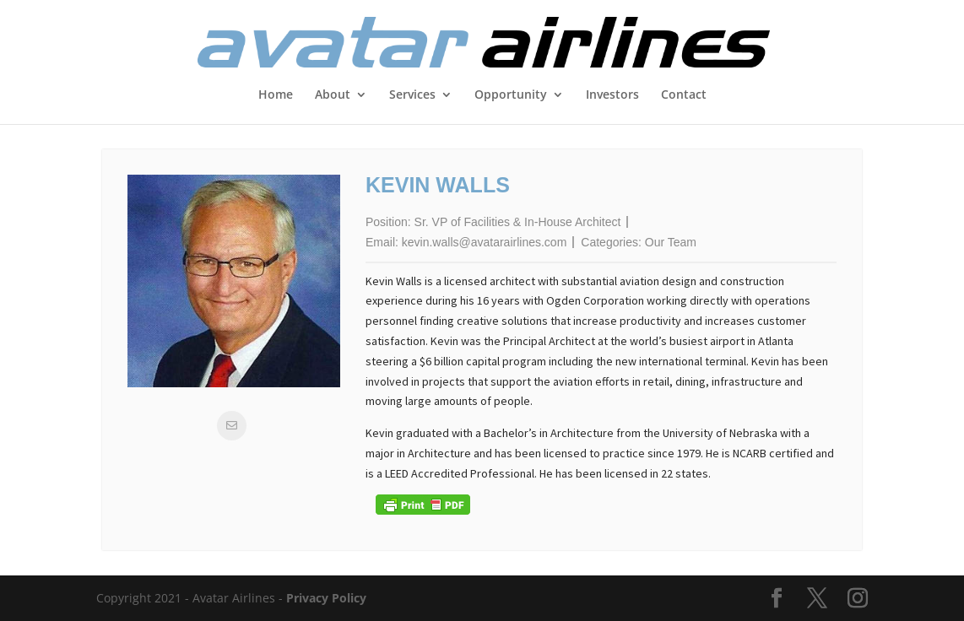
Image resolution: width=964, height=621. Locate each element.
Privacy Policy (326, 598)
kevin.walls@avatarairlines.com (484, 242)
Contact (684, 95)
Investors (612, 95)
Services (412, 95)
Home (275, 95)
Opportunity (510, 95)
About (332, 95)
